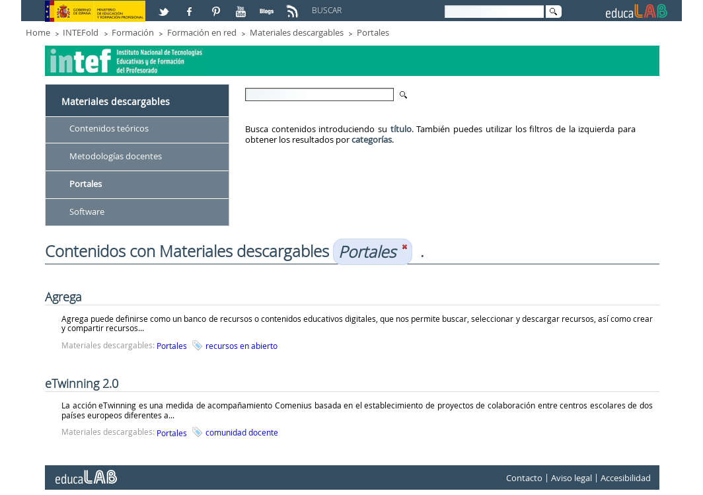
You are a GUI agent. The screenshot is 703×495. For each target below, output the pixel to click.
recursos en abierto (241, 345)
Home (38, 32)
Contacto (524, 478)
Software (86, 211)
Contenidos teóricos (109, 128)
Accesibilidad (626, 478)
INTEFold (80, 32)
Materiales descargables (297, 32)
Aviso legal (571, 478)
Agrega (63, 297)
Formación (133, 32)
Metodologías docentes (115, 156)
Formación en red (202, 32)
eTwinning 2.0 (81, 383)
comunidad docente (241, 432)
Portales (373, 32)
